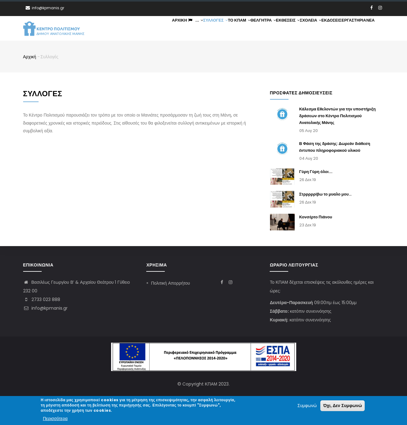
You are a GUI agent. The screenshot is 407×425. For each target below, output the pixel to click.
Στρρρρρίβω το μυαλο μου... (325, 195)
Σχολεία (307, 28)
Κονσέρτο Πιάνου (315, 218)
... (187, 28)
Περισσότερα (55, 419)
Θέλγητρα (258, 28)
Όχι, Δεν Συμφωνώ (342, 406)
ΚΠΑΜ (211, 384)
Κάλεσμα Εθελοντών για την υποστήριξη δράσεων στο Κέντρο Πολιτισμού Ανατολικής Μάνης (337, 116)
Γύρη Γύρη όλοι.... (315, 172)
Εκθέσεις (283, 28)
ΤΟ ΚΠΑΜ (232, 28)
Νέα (369, 28)
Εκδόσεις (328, 28)
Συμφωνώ (307, 406)
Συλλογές (208, 28)
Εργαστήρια (351, 28)
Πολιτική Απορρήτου (170, 283)
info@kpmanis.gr (45, 308)
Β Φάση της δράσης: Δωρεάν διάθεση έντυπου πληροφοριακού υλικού (334, 147)
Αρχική (170, 28)
